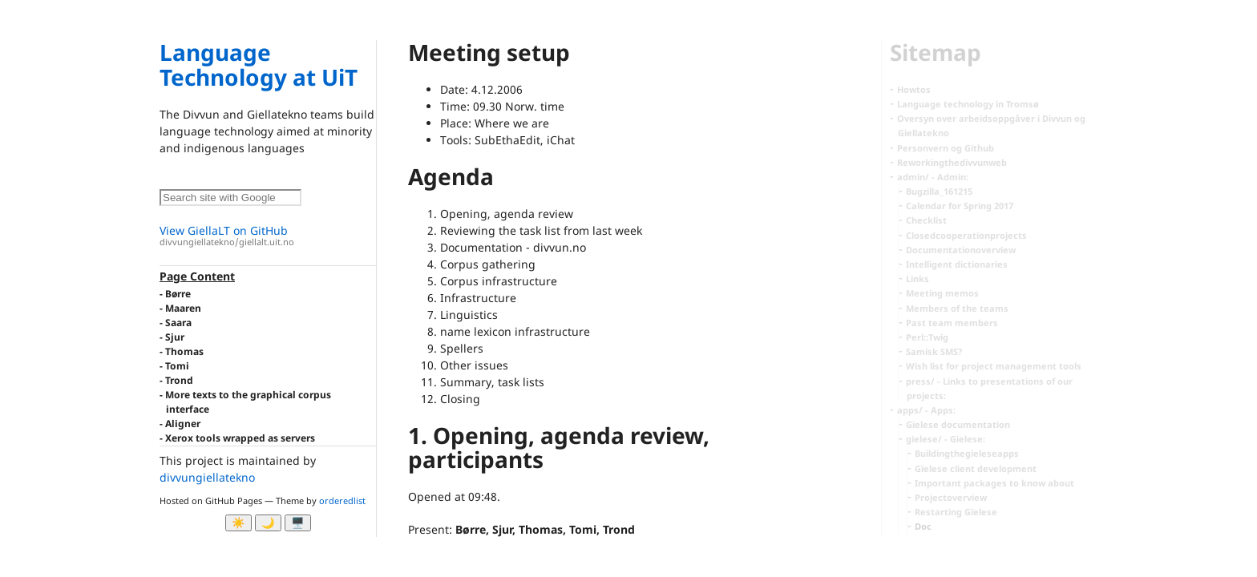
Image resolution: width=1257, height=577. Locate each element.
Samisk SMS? (934, 351)
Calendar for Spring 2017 (959, 206)
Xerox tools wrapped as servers (240, 438)
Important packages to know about (994, 483)
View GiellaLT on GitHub (268, 236)
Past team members (952, 323)
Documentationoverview (961, 250)
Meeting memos (942, 293)
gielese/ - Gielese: (945, 439)
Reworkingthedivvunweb (952, 162)
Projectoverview (951, 497)
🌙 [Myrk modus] (268, 523)
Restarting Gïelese (956, 512)
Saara (178, 322)
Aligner (182, 423)
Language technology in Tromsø (968, 104)
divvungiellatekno (207, 477)
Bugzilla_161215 (939, 191)
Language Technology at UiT (259, 64)
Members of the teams (957, 308)
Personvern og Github (945, 148)
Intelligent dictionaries (957, 264)
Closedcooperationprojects (966, 235)
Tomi (177, 366)
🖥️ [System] (298, 523)
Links (917, 278)
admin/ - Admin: (932, 177)
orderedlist (342, 500)
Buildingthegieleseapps (967, 453)
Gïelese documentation (958, 424)
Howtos (914, 89)
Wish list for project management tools (993, 366)
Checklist (926, 220)
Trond (179, 380)
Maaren (183, 308)
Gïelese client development (976, 468)
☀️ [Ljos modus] (238, 523)
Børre (178, 294)
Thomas (184, 351)
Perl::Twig (927, 337)
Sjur (174, 337)
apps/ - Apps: (926, 410)
